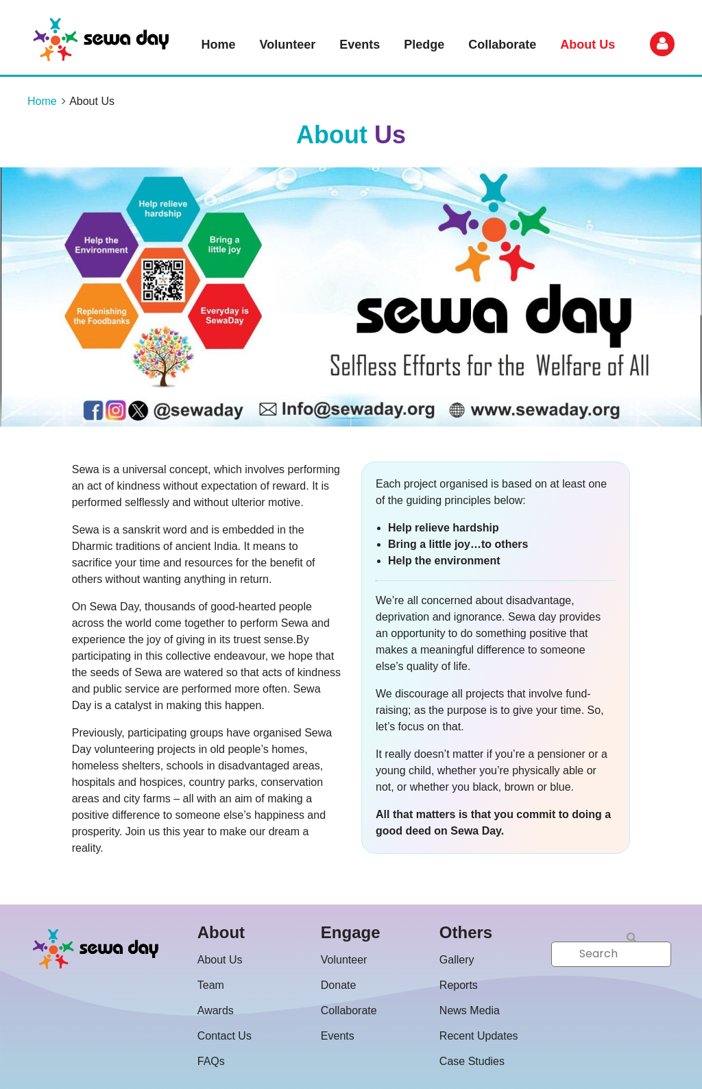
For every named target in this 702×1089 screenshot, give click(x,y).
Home (42, 101)
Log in (662, 44)
